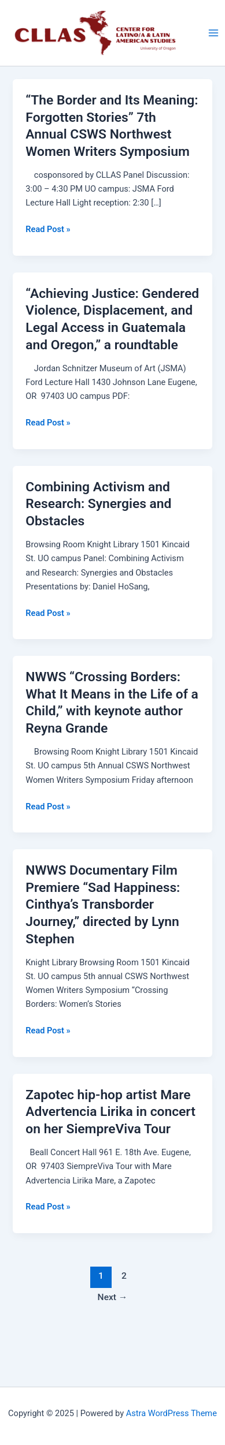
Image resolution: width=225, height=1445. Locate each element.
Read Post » (47, 229)
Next (113, 1297)
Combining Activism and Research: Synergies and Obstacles (98, 504)
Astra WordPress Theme (171, 1413)
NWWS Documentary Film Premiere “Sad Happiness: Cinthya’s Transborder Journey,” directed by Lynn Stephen (102, 904)
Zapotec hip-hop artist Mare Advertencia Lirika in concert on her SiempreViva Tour (110, 1112)
